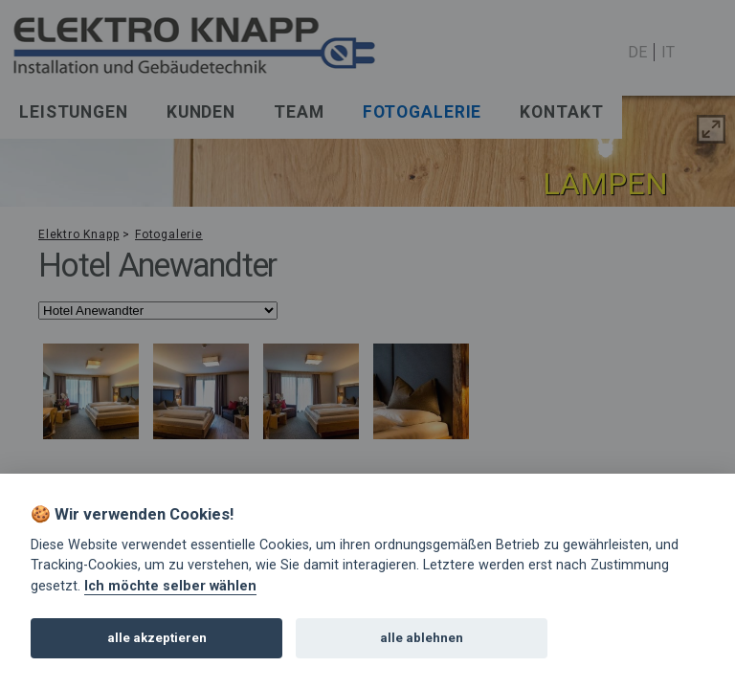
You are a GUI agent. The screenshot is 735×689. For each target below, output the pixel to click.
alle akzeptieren (157, 638)
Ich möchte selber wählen (170, 586)
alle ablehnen (421, 638)
